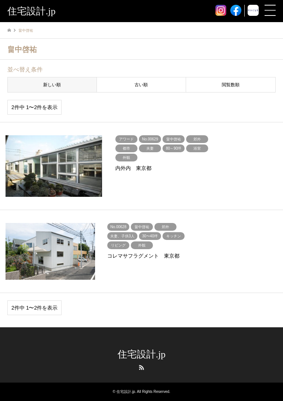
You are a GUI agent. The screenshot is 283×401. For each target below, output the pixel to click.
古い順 (141, 84)
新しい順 (52, 84)
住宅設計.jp (142, 354)
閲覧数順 (231, 84)
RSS (141, 367)
